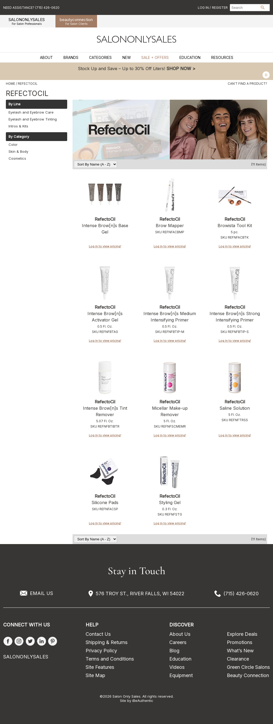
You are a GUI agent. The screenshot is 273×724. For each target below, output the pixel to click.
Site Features (100, 667)
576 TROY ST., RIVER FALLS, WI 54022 (140, 593)
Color (13, 144)
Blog (174, 650)
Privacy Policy (101, 650)
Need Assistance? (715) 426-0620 (31, 8)
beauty (76, 21)
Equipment (181, 675)
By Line (15, 104)
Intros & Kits (18, 126)
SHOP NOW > (180, 68)
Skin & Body (18, 151)
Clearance (238, 659)
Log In (204, 8)
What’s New (240, 650)
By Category (19, 137)
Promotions (239, 642)
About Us (179, 634)
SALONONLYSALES (27, 21)
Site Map (95, 675)
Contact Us (98, 634)
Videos (176, 667)
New (126, 57)
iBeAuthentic (142, 700)
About (46, 57)
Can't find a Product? (247, 84)
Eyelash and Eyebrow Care (31, 112)
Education (189, 57)
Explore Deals (242, 634)
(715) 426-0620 (241, 593)
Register (220, 8)
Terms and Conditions (110, 659)
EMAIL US (41, 593)
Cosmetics (17, 158)
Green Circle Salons (248, 667)
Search (262, 7)
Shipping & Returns (106, 642)
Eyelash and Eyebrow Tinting (33, 119)
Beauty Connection (248, 675)
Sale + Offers (155, 57)
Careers (177, 642)
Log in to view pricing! (105, 246)
